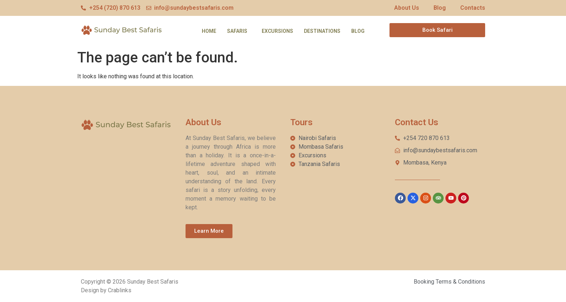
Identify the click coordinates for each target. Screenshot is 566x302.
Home (209, 31)
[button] (239, 31)
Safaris (237, 31)
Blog (358, 31)
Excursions (277, 31)
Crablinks (119, 290)
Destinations (322, 31)
